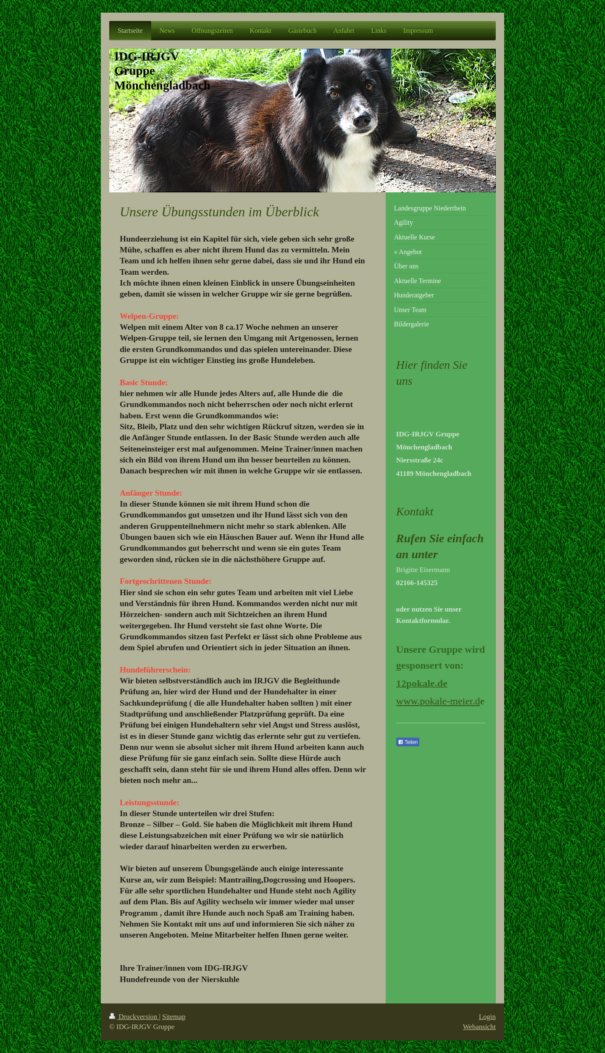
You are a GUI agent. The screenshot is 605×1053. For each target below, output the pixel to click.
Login (487, 1017)
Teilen (408, 742)
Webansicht (479, 1027)
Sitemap (173, 1017)
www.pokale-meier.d (438, 701)
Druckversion (134, 1017)
